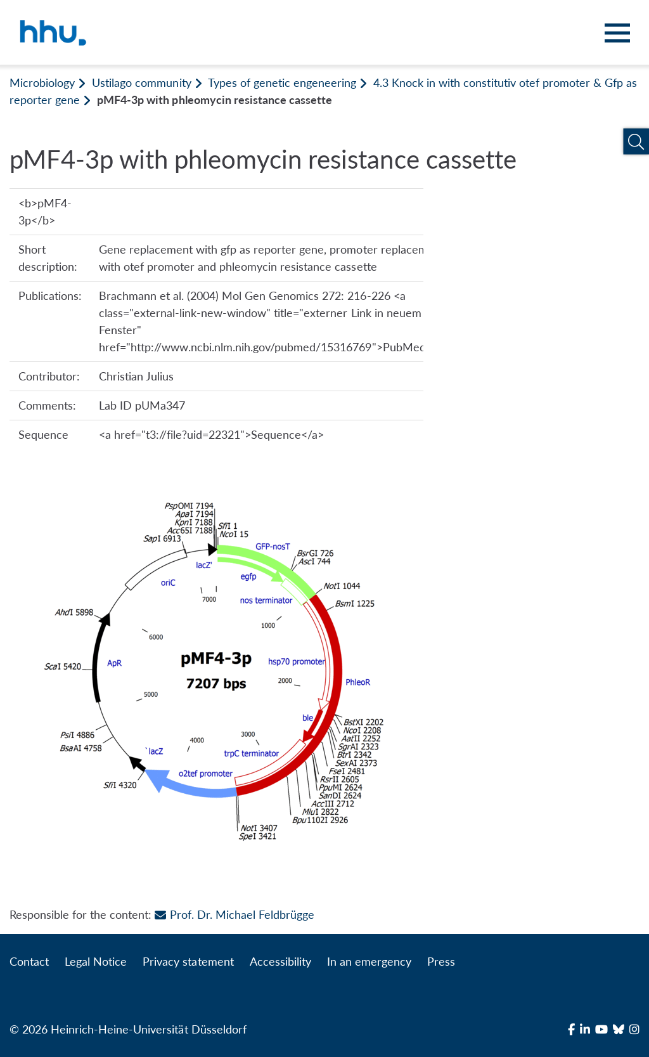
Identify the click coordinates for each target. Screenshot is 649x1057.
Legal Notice (96, 961)
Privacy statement (188, 961)
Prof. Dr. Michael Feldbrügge (234, 914)
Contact (29, 961)
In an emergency (369, 961)
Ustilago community (141, 82)
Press (441, 961)
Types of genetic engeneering (282, 82)
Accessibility (280, 961)
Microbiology (42, 82)
